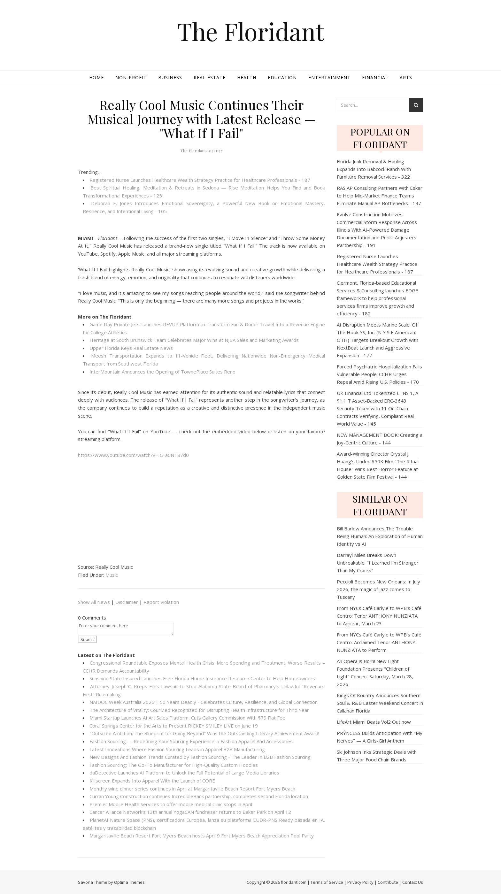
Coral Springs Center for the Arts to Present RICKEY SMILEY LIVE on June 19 (173, 725)
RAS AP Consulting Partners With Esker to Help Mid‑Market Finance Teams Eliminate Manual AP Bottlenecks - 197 (379, 195)
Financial (375, 77)
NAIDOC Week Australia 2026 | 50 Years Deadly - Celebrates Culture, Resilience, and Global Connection (203, 702)
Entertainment (329, 77)
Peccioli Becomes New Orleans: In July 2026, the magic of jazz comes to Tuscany (378, 589)
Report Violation (161, 602)
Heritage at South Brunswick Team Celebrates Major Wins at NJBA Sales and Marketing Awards (194, 340)
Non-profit (131, 77)
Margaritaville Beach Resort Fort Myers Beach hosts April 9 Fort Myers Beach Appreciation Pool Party (201, 835)
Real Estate (210, 77)
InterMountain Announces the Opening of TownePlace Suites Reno (162, 371)
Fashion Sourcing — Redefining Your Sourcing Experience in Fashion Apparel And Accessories (191, 741)
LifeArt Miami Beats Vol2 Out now (374, 722)
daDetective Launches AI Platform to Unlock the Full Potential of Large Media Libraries (184, 772)
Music (111, 575)
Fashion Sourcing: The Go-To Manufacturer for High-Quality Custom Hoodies (173, 765)
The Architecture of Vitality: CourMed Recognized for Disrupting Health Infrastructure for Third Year (199, 710)
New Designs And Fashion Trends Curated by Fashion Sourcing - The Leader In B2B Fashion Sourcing (200, 757)
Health (246, 77)
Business (170, 77)
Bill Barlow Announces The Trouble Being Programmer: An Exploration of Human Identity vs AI (380, 536)
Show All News (94, 602)
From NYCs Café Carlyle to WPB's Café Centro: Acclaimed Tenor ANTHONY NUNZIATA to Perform (379, 642)
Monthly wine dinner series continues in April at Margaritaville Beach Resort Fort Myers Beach (192, 788)
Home (96, 77)
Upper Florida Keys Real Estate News (131, 348)
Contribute (388, 882)
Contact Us (412, 882)
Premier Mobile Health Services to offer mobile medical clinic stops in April (170, 804)
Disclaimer (126, 602)
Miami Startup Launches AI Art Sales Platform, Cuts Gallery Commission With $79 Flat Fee (187, 717)
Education (282, 77)
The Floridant (250, 31)
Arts (406, 77)
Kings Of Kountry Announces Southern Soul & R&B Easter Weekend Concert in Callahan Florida (380, 703)
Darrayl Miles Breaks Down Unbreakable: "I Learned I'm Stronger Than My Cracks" (378, 563)
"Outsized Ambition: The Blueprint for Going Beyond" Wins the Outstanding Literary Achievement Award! (204, 733)
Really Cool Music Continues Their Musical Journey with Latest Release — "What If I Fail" (202, 118)
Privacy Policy (360, 882)
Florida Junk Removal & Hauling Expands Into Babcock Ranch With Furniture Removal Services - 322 (374, 169)
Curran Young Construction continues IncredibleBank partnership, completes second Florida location (198, 796)
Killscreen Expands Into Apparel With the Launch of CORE (152, 780)
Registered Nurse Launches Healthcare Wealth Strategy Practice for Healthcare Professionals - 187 (199, 180)
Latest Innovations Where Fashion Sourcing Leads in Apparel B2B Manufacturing (177, 749)
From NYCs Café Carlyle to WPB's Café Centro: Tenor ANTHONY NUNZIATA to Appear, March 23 (379, 616)
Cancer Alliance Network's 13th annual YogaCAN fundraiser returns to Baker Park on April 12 (190, 812)
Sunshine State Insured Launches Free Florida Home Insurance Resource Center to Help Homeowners (202, 678)
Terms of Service (327, 882)
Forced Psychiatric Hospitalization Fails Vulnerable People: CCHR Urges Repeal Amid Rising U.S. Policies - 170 (379, 374)
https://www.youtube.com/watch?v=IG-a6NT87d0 (133, 455)
